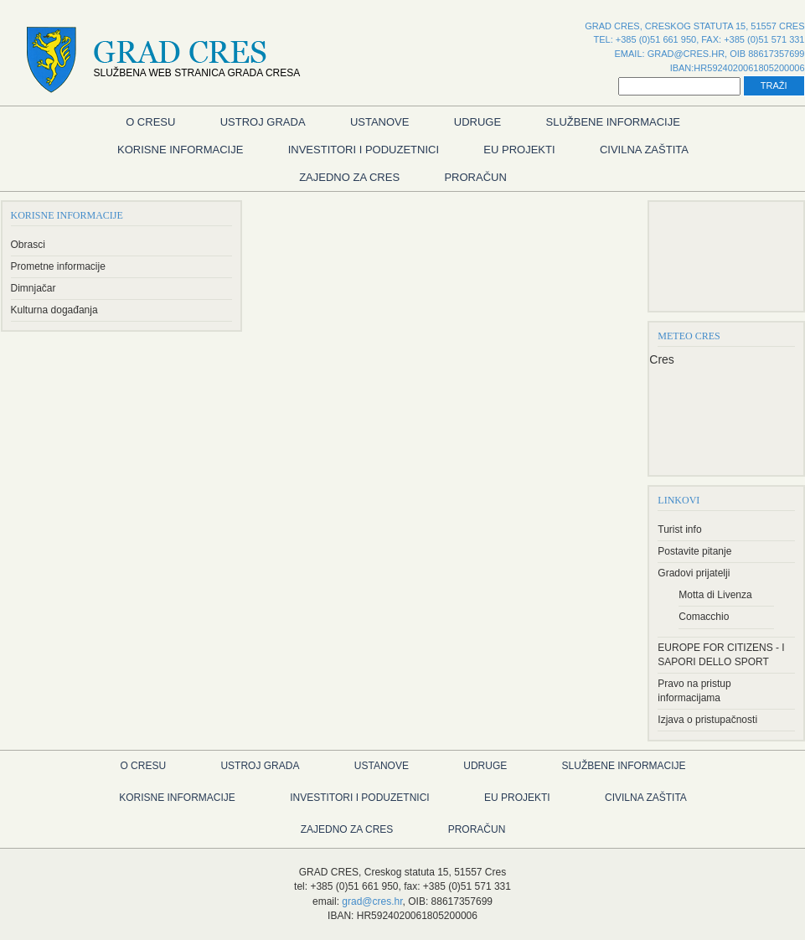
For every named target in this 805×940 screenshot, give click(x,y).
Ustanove (380, 122)
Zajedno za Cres (349, 177)
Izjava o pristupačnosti (707, 720)
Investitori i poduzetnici (363, 149)
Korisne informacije (180, 149)
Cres (661, 359)
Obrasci (28, 244)
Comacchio (704, 616)
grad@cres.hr (686, 54)
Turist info (679, 529)
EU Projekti (519, 149)
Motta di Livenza (715, 595)
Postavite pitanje (694, 551)
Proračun (475, 177)
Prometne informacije (58, 266)
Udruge (477, 122)
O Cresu (150, 122)
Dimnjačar (33, 288)
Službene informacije (613, 122)
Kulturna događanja (54, 310)
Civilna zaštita (644, 149)
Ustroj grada (263, 122)
